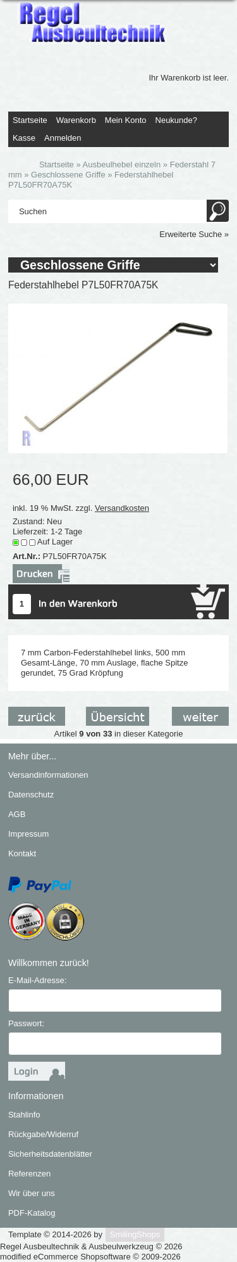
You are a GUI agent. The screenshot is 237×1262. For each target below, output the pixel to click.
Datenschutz (31, 794)
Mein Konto (126, 120)
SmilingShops (135, 1234)
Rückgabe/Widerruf (43, 1134)
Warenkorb (76, 120)
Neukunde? (176, 120)
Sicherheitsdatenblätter (50, 1154)
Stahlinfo (24, 1114)
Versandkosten (122, 508)
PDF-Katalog (31, 1213)
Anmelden (63, 138)
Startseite (30, 120)
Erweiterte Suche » (194, 234)
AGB (16, 814)
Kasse (24, 138)
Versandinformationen (48, 775)
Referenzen (29, 1173)
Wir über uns (31, 1193)
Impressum (28, 834)
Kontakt (22, 853)
